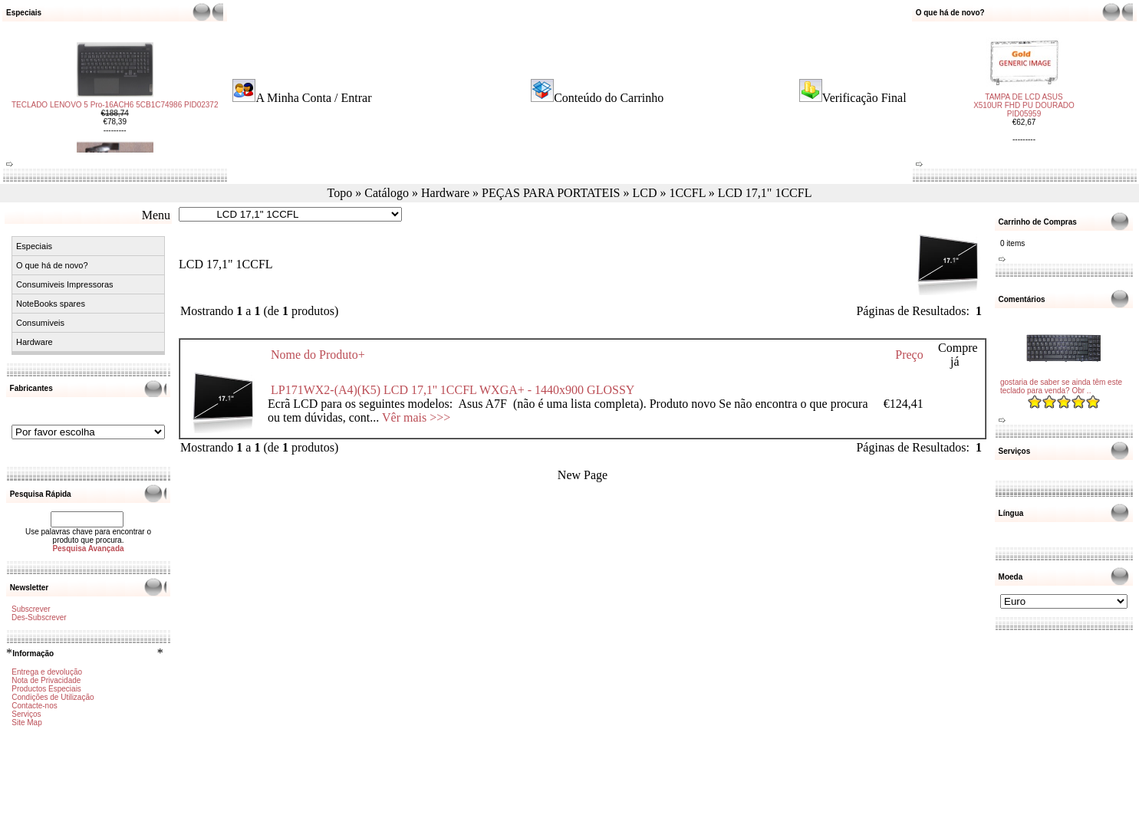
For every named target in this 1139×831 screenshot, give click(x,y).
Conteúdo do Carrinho (608, 97)
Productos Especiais (46, 689)
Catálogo (386, 192)
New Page (582, 474)
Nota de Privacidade (46, 680)
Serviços (26, 714)
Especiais (34, 246)
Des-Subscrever (39, 617)
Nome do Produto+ (318, 354)
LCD (644, 192)
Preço (909, 354)
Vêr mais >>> (416, 417)
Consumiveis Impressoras (65, 284)
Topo (340, 192)
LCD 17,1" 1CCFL (765, 192)
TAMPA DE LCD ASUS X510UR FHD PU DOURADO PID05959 (1024, 99)
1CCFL (687, 192)
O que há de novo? (52, 265)
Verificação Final (864, 97)
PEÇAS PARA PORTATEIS (551, 192)
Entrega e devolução (47, 672)
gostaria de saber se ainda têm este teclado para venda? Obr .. (1061, 386)
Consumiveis (40, 322)
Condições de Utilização (53, 697)
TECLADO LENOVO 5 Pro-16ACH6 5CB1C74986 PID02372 (115, 111)
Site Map (26, 722)
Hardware (445, 192)
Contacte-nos (34, 705)
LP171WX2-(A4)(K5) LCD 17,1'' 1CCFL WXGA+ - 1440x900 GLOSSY (452, 389)
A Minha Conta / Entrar (313, 97)
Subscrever (31, 609)
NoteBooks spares (50, 303)
